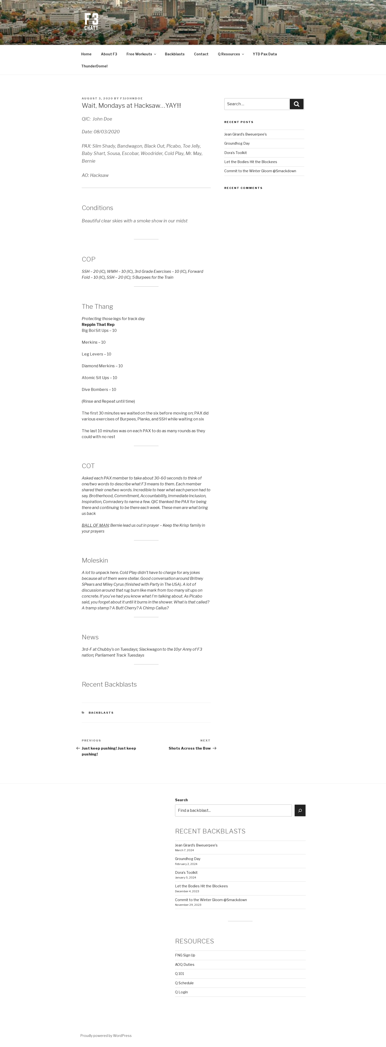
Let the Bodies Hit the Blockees (250, 162)
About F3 (109, 54)
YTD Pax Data (265, 54)
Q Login (181, 992)
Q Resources (231, 54)
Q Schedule (184, 983)
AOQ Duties (184, 964)
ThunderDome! (94, 66)
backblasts (101, 712)
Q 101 (179, 973)
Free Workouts (142, 54)
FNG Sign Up (185, 955)
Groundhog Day (237, 143)
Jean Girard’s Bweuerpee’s (245, 134)
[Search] (300, 810)
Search (181, 800)
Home (86, 54)
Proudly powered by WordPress (106, 1035)
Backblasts (175, 54)
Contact (201, 54)
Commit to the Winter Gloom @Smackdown (260, 171)
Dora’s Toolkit (235, 153)
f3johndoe (131, 98)
